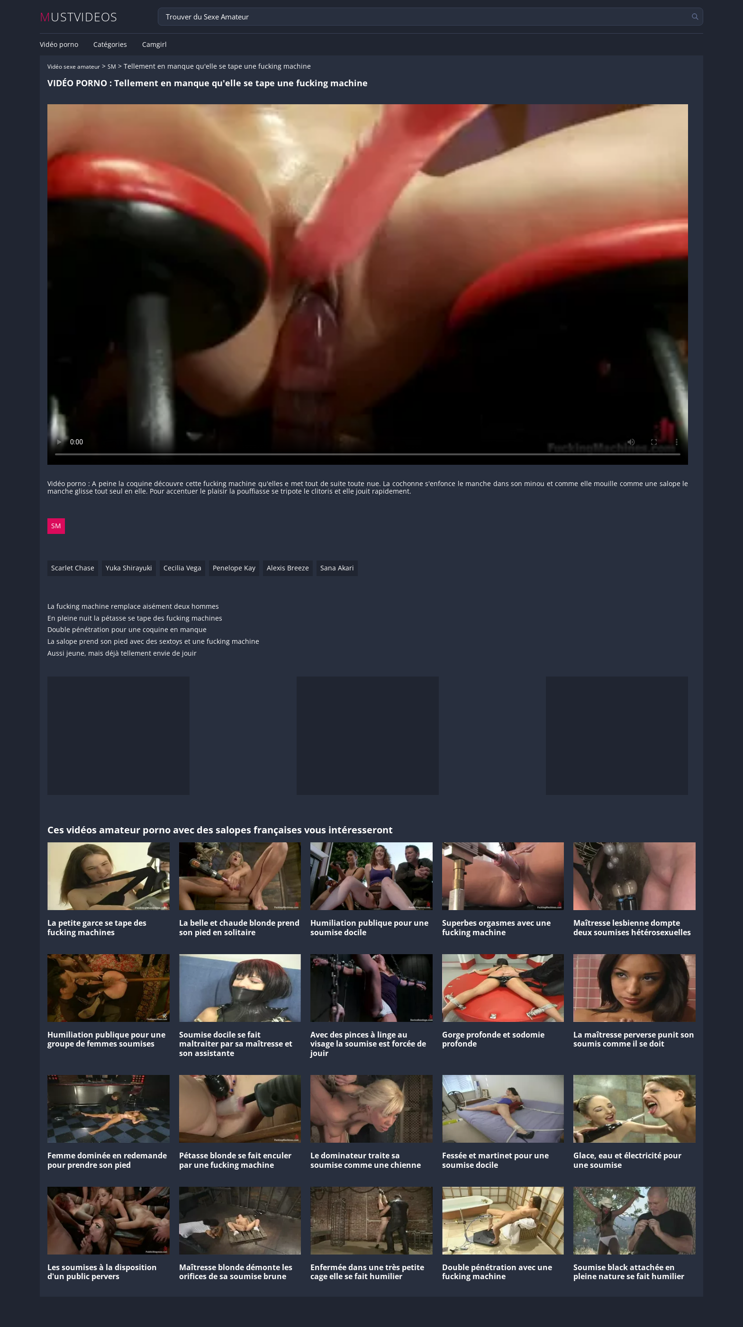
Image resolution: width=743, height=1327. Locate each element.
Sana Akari (337, 567)
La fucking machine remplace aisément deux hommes (133, 607)
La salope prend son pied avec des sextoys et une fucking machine (153, 642)
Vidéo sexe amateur (73, 67)
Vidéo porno (59, 44)
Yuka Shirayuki (129, 567)
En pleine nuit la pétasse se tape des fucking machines (134, 618)
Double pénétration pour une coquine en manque (127, 630)
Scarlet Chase (72, 567)
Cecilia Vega (182, 567)
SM (112, 67)
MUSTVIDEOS (79, 17)
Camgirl (154, 44)
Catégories (110, 44)
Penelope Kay (234, 567)
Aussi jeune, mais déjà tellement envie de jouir (122, 654)
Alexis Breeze (288, 567)
